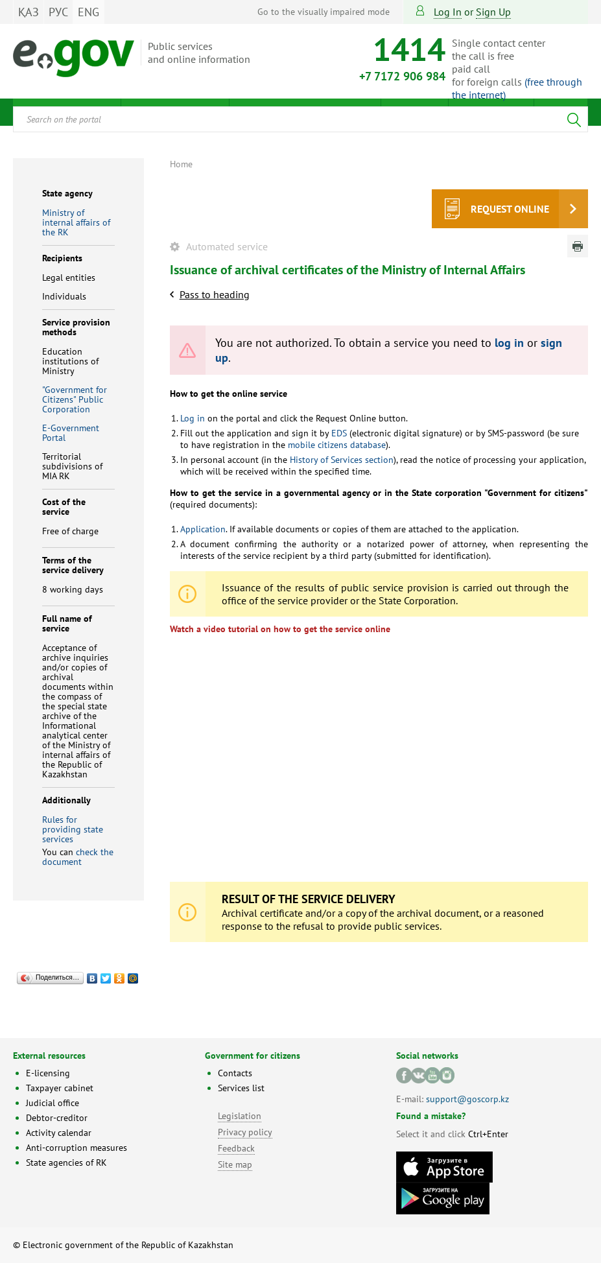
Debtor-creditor (57, 1118)
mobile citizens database (337, 445)
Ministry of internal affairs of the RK (76, 222)
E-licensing (48, 1073)
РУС (58, 12)
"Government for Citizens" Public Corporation (74, 399)
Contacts (235, 1073)
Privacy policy (245, 1132)
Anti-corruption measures (76, 1147)
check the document (77, 857)
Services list (241, 1088)
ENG (88, 12)
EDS (339, 433)
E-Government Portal (70, 432)
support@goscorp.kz (467, 1099)
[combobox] (300, 119)
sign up (493, 11)
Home (181, 164)
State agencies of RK (66, 1162)
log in (509, 342)
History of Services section (342, 460)
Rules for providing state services (72, 829)
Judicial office (52, 1103)
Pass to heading (215, 294)
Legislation (239, 1116)
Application (203, 529)
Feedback (236, 1148)
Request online (510, 208)
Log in (448, 11)
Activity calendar (58, 1133)
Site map (235, 1164)
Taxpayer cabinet (59, 1088)
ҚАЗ (28, 12)
